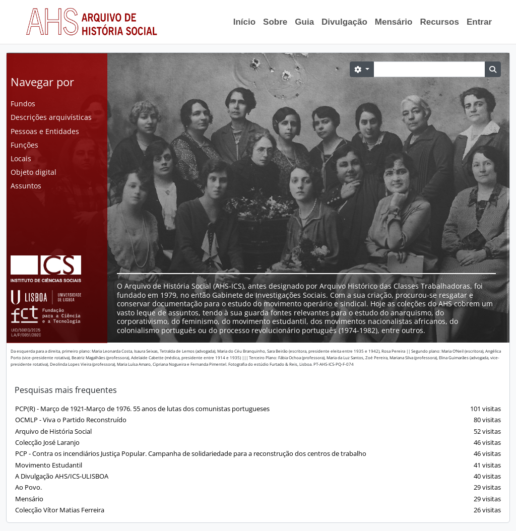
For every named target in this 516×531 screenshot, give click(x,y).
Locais (21, 158)
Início (244, 22)
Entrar (479, 22)
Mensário (394, 22)
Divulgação (344, 22)
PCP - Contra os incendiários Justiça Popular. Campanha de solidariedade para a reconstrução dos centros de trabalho (258, 453)
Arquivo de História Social (258, 431)
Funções (24, 145)
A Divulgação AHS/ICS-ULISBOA (258, 476)
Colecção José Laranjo (258, 442)
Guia (304, 22)
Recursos (439, 22)
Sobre (275, 22)
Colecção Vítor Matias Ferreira (258, 510)
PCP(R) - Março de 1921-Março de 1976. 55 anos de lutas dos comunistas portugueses (258, 409)
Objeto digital (33, 172)
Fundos (23, 103)
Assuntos (26, 185)
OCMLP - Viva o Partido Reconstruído (258, 420)
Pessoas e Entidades (45, 131)
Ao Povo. (258, 487)
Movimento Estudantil (258, 465)
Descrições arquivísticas (51, 117)
